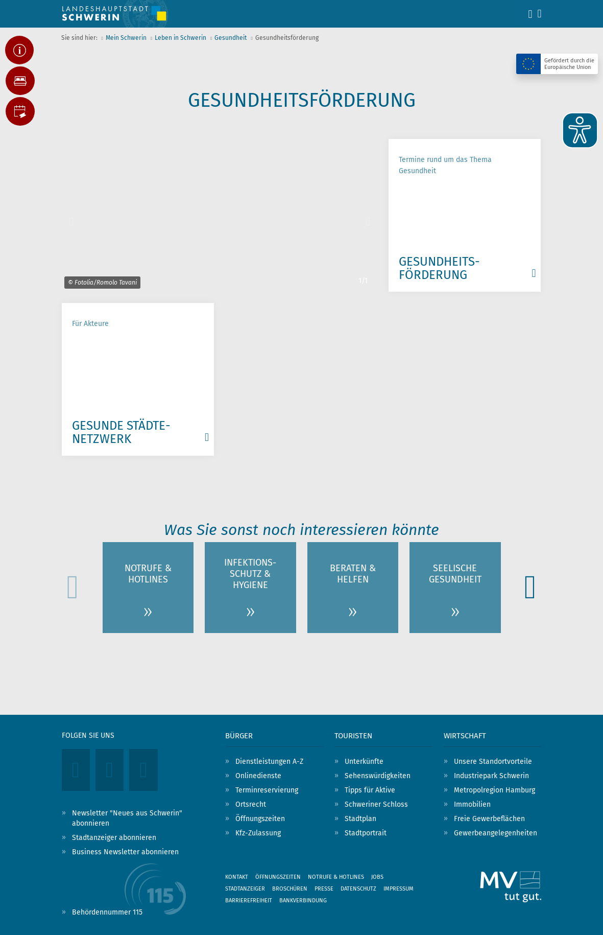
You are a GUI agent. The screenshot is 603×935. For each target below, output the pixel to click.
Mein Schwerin (126, 37)
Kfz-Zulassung (258, 833)
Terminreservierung (266, 790)
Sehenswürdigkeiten (378, 776)
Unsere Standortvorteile (493, 761)
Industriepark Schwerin (491, 776)
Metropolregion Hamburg (494, 790)
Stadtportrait (366, 833)
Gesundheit (230, 37)
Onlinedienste (258, 776)
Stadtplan (360, 818)
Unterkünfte (364, 761)
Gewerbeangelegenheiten (495, 833)
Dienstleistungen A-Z (269, 761)
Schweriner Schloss (376, 804)
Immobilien (472, 804)
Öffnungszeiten (260, 818)
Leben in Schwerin (180, 37)
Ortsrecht (250, 804)
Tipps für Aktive (370, 790)
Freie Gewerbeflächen (489, 818)
